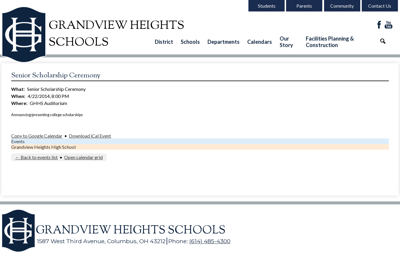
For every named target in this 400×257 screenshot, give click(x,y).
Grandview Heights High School (43, 147)
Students (266, 6)
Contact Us (379, 6)
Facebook (379, 25)
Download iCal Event (90, 135)
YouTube (388, 25)
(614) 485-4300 (209, 241)
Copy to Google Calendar (36, 135)
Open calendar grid (83, 157)
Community (342, 6)
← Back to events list (36, 157)
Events (18, 141)
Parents (304, 6)
